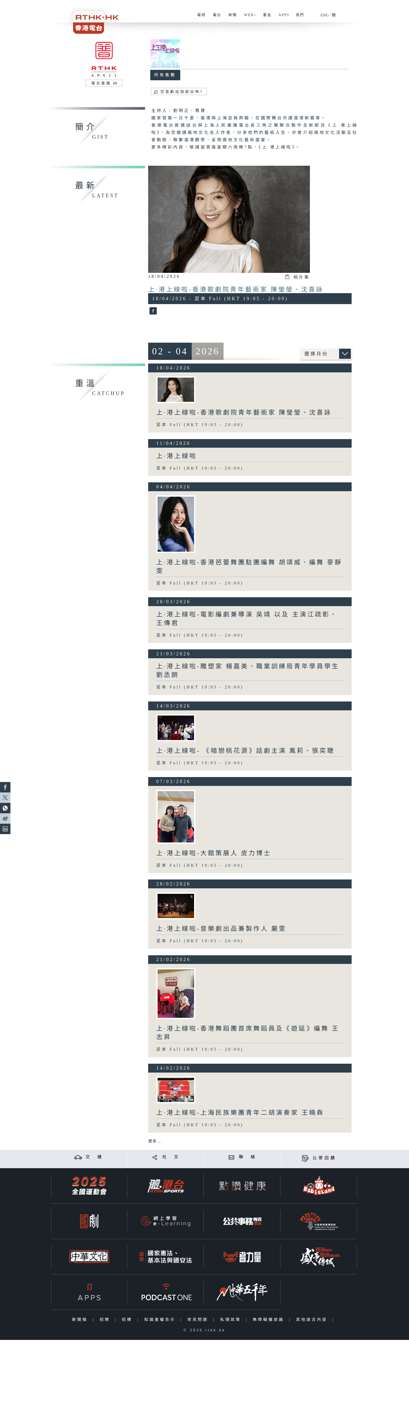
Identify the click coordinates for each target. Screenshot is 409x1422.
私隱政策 (231, 1320)
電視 (199, 17)
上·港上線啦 (176, 456)
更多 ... (154, 1141)
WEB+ (248, 17)
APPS (282, 17)
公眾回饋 (324, 1158)
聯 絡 (248, 1157)
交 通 (94, 1157)
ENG (325, 15)
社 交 (171, 1157)
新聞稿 (81, 1320)
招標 (128, 1320)
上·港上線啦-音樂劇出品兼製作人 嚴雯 (221, 928)
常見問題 (198, 1320)
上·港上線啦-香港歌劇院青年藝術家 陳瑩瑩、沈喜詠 (236, 289)
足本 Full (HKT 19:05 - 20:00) (199, 424)
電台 (215, 17)
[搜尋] (353, 13)
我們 (298, 17)
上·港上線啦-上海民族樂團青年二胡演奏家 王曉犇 (240, 1112)
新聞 (231, 17)
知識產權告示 (161, 1320)
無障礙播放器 (269, 1320)
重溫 (265, 17)
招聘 (106, 1320)
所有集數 (165, 75)
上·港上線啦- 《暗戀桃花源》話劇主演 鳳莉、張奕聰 (245, 750)
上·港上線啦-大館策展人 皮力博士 (213, 853)
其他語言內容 (313, 1320)
